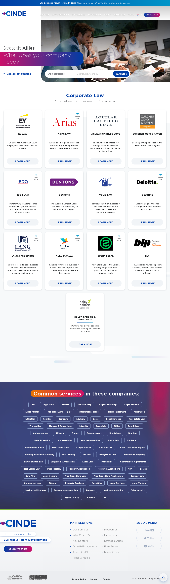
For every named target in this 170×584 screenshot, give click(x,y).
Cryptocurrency (71, 497)
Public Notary (54, 469)
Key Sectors (80, 541)
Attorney (53, 483)
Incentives (110, 535)
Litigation (30, 419)
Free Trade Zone (60, 447)
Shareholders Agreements (133, 462)
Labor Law (87, 462)
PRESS (131, 15)
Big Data (132, 433)
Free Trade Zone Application (108, 476)
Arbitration (139, 412)
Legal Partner (32, 412)
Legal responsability (90, 440)
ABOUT (107, 15)
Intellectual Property (35, 490)
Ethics (117, 426)
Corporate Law (83, 447)
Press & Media (81, 558)
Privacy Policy (79, 579)
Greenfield (101, 426)
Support (94, 579)
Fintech (75, 433)
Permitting (96, 483)
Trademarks (106, 462)
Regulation (48, 405)
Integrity (83, 426)
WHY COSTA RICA (60, 15)
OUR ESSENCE (78, 15)
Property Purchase (74, 483)
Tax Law (87, 455)
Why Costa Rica (82, 535)
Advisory (80, 419)
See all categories (19, 73)
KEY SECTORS (94, 15)
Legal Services (113, 419)
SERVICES (44, 15)
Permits (47, 419)
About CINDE (81, 552)
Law (33, 405)
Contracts (63, 419)
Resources (111, 529)
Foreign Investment (116, 412)
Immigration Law (107, 455)
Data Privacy (134, 426)
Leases (143, 469)
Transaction (35, 426)
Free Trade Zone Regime (59, 412)
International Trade (89, 412)
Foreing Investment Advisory (39, 455)
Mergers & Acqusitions (60, 426)
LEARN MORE (22, 161)
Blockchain (115, 433)
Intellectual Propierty (134, 455)
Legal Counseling (108, 405)
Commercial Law (32, 483)
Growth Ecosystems (85, 546)
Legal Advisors (131, 405)
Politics (65, 405)
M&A (130, 469)
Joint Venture (50, 476)
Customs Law (105, 447)
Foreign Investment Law (66, 490)
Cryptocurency (94, 433)
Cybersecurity (65, 440)
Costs (95, 419)
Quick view (77, 117)
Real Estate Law (137, 419)
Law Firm (30, 476)
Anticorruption (40, 433)
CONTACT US (152, 15)
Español (107, 579)
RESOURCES (119, 15)
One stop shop (84, 405)
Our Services (80, 529)
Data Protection (42, 440)
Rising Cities (111, 552)
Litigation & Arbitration (63, 462)
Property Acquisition (79, 469)
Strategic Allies (113, 541)
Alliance (60, 433)
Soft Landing (68, 455)
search (120, 74)
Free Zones (111, 546)
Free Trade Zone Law (75, 476)
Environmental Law (34, 447)
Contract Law (137, 476)
